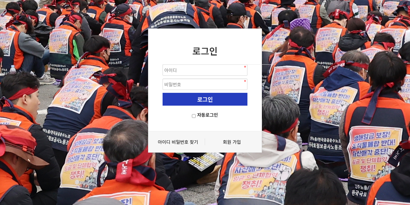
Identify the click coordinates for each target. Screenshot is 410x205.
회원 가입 (232, 141)
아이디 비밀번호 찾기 (178, 141)
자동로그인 (207, 114)
